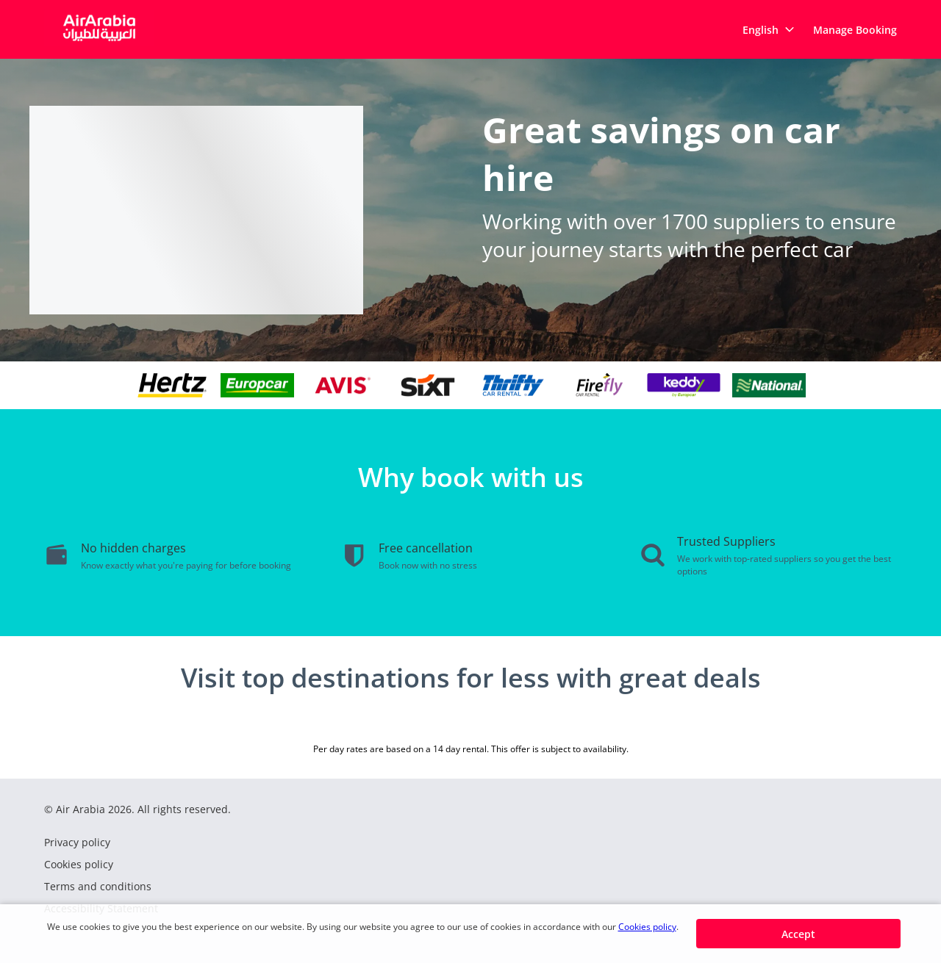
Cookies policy (647, 926)
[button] (768, 29)
